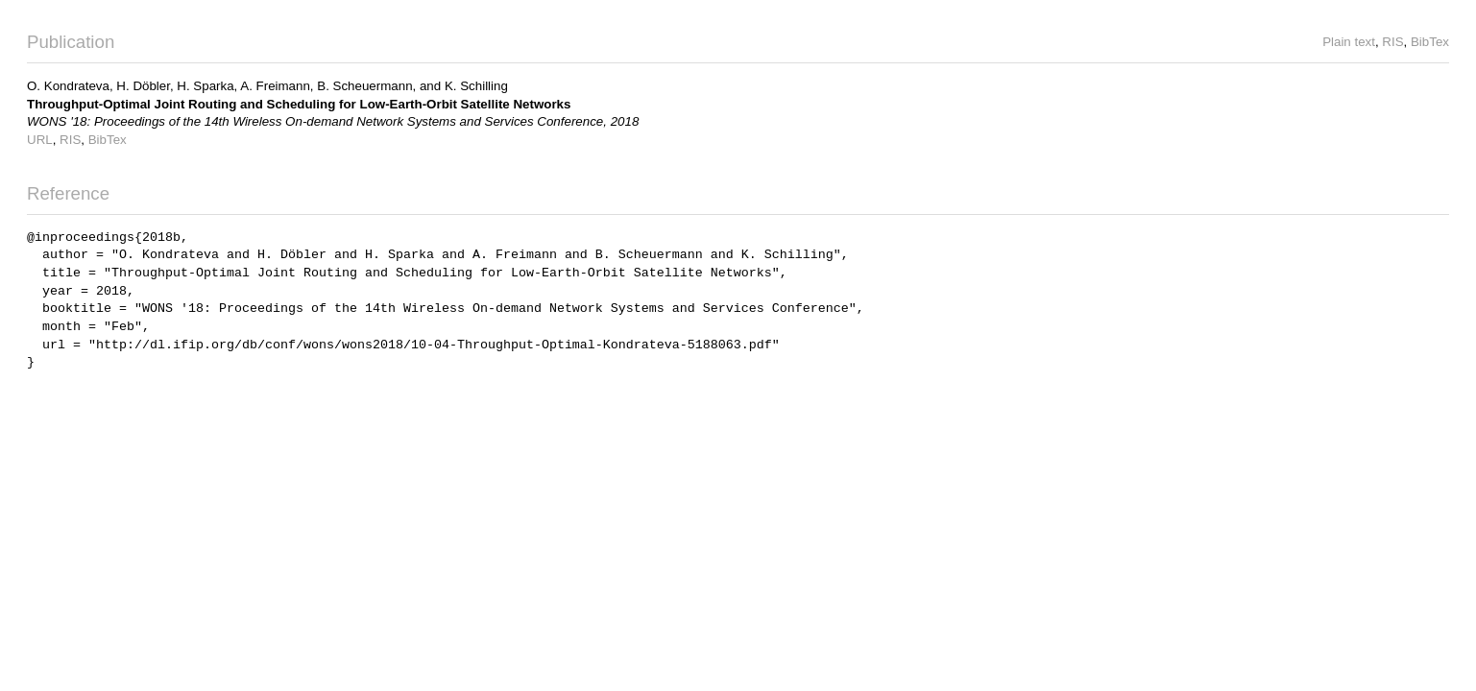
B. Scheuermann (364, 86)
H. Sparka (205, 86)
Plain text (1348, 42)
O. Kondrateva (68, 86)
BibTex (1430, 42)
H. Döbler (143, 86)
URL (40, 139)
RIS (1392, 42)
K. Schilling (476, 86)
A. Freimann (275, 86)
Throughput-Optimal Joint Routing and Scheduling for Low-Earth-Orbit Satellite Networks (298, 104)
